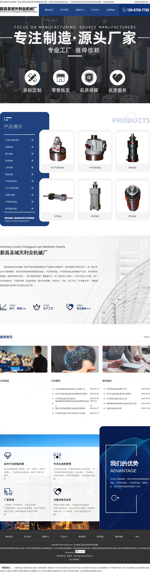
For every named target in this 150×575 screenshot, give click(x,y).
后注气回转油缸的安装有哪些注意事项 (71, 394)
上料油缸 (9, 167)
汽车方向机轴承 (128, 568)
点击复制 (77, 545)
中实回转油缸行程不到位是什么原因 (70, 413)
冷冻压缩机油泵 (12, 140)
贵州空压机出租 (77, 568)
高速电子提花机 (90, 568)
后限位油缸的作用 (114, 408)
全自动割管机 (140, 568)
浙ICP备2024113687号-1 (83, 556)
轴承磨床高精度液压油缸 (37, 2)
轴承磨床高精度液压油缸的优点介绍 (121, 403)
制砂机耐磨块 (23, 571)
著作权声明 (61, 556)
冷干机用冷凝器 (45, 571)
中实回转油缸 (11, 202)
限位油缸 (9, 154)
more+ (147, 337)
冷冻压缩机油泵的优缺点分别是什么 (70, 389)
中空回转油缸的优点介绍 (116, 399)
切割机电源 (18, 568)
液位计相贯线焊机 (40, 568)
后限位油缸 (10, 195)
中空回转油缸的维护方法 (116, 389)
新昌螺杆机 (34, 571)
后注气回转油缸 (12, 188)
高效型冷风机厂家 (75, 571)
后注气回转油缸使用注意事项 (118, 394)
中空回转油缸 (11, 181)
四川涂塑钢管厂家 (104, 568)
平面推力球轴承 (12, 571)
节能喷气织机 (116, 568)
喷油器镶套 (55, 571)
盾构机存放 (28, 568)
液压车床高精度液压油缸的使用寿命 (70, 408)
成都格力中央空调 (55, 568)
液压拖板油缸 (11, 208)
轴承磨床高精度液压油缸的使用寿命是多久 (72, 403)
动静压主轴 (66, 568)
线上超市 (64, 571)
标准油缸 (9, 161)
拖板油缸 (9, 174)
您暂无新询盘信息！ (142, 2)
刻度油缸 (9, 147)
